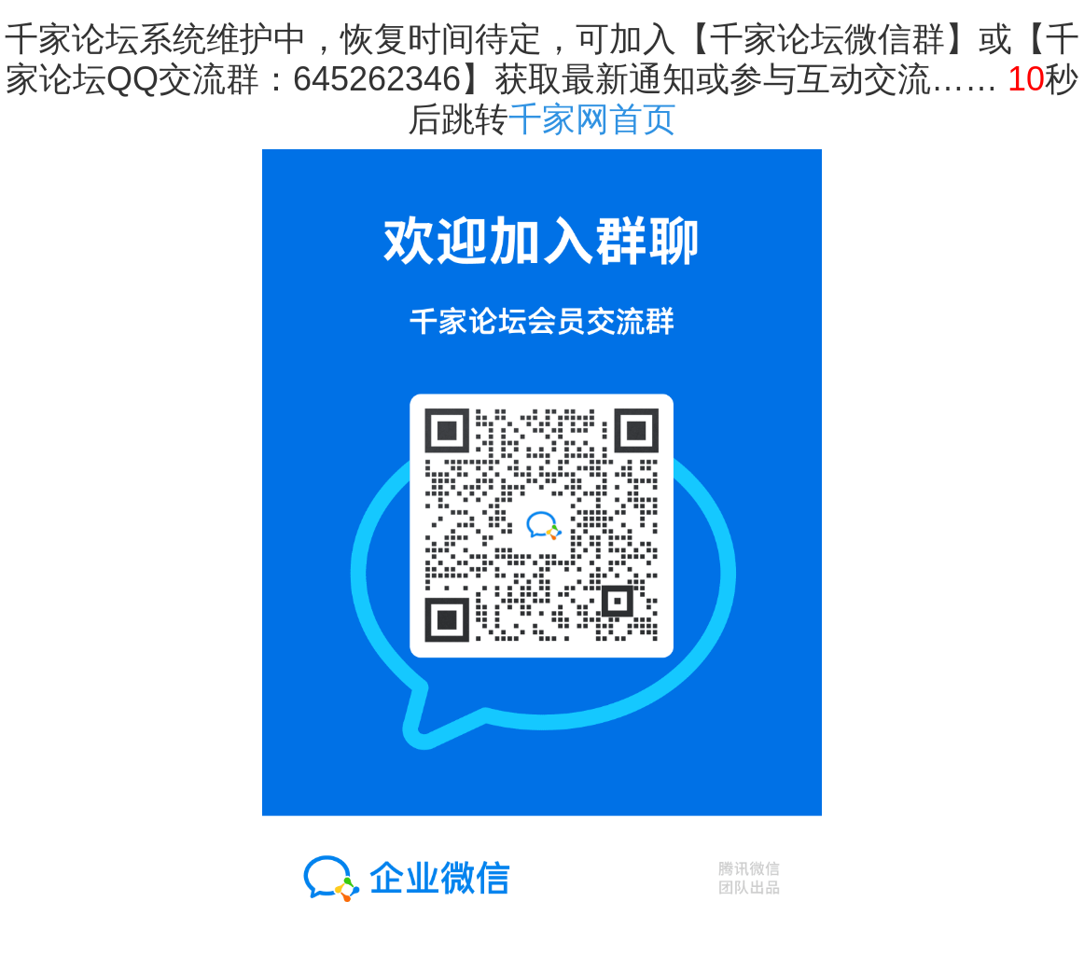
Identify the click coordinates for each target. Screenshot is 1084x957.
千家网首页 (592, 119)
